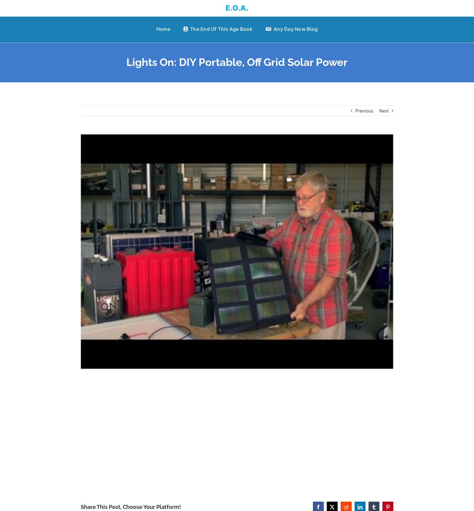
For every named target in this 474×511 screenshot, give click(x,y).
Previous (364, 111)
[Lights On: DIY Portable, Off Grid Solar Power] (237, 251)
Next (384, 111)
